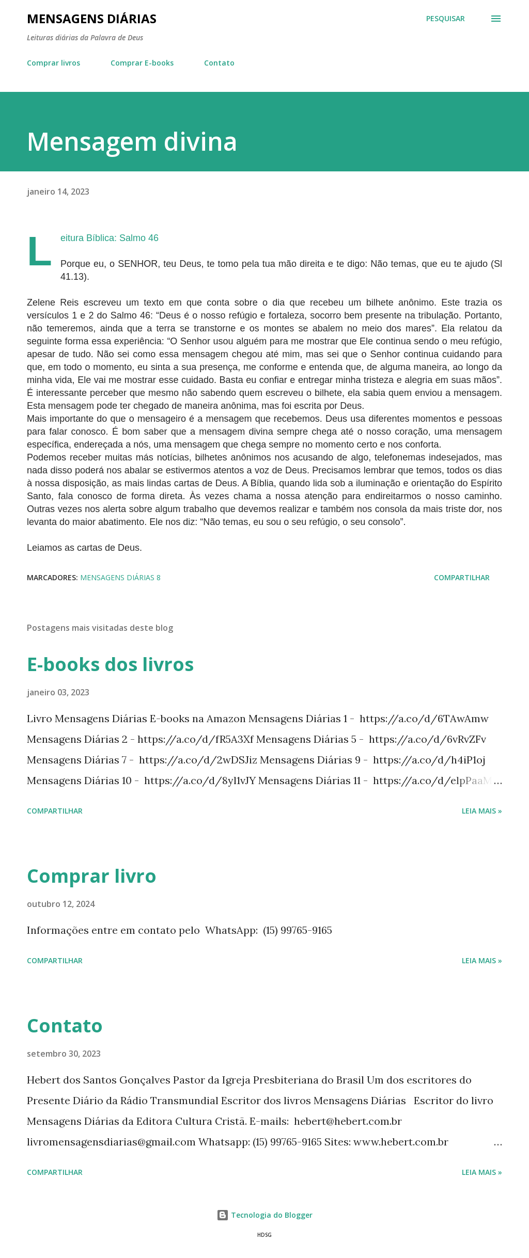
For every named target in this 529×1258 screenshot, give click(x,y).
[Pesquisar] (445, 18)
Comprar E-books (142, 63)
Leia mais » (482, 811)
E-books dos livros (110, 664)
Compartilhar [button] (462, 577)
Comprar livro (92, 875)
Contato (219, 63)
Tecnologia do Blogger (264, 1215)
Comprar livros (53, 63)
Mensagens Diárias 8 (120, 577)
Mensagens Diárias (92, 18)
